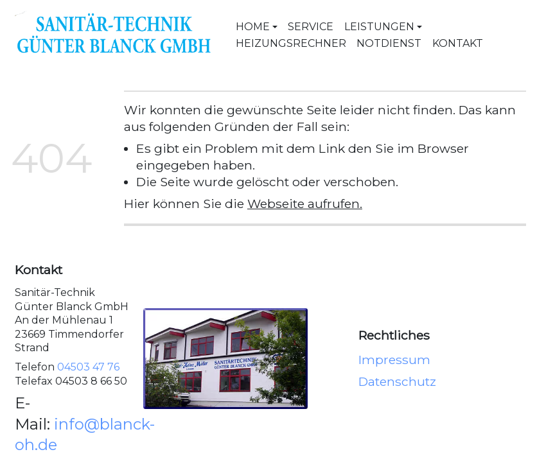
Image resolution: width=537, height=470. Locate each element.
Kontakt (457, 43)
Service (310, 27)
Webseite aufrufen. (304, 203)
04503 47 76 (88, 367)
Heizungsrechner (291, 43)
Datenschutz (397, 380)
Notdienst (389, 43)
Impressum (394, 359)
